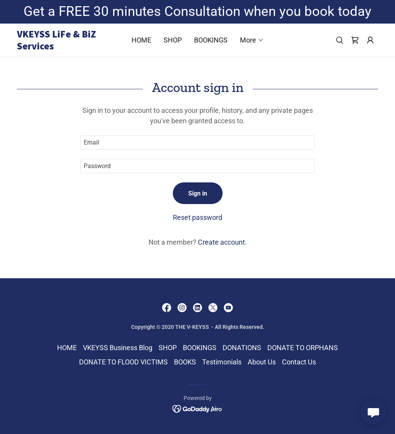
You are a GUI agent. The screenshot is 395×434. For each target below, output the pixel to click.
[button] (252, 40)
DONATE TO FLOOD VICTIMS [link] (123, 362)
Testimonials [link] (221, 362)
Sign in (197, 193)
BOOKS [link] (185, 362)
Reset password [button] (197, 217)
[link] (62, 47)
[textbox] (197, 142)
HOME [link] (141, 40)
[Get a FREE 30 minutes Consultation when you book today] (197, 12)
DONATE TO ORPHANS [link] (302, 348)
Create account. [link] (222, 242)
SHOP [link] (173, 40)
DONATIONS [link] (242, 348)
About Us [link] (262, 362)
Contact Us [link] (299, 362)
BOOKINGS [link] (211, 40)
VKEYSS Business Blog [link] (117, 348)
